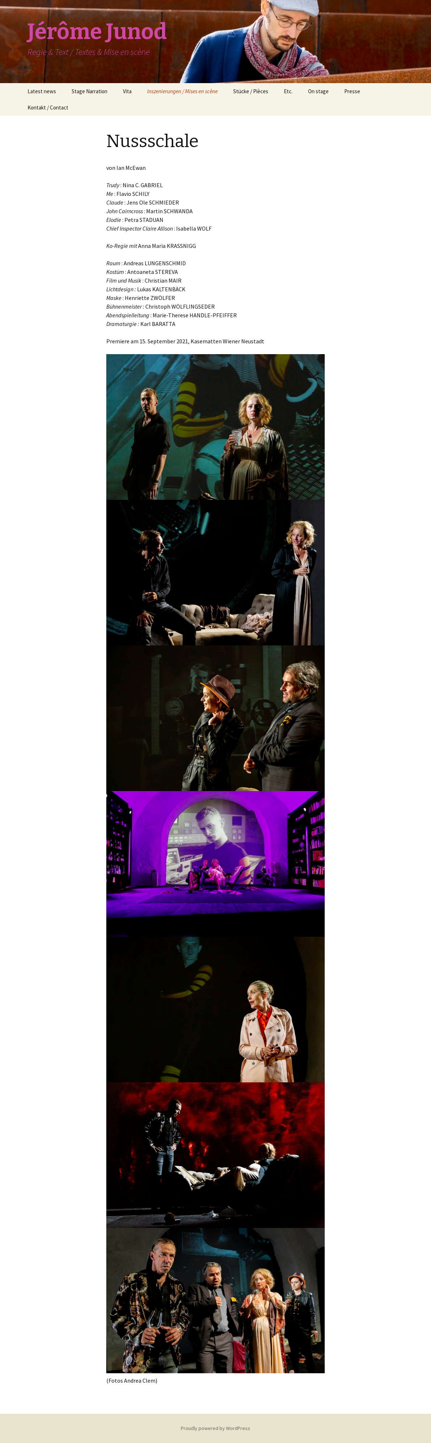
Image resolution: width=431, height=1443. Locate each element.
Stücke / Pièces (250, 91)
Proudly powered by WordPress (215, 1428)
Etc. (288, 91)
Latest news (41, 91)
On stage (318, 91)
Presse (352, 91)
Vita (127, 91)
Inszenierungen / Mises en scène (182, 91)
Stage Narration (89, 91)
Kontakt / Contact (47, 107)
